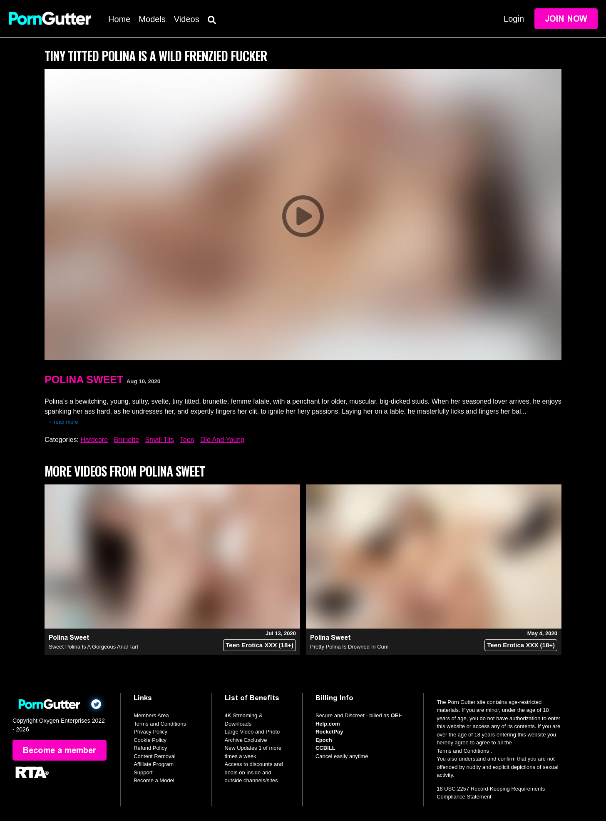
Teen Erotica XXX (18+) (259, 645)
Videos (186, 19)
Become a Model (154, 780)
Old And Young (222, 439)
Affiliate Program (154, 764)
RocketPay (329, 732)
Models (152, 19)
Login (514, 18)
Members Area (151, 715)
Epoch (323, 740)
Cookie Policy (150, 740)
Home (119, 19)
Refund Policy (150, 748)
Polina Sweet (84, 379)
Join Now (566, 19)
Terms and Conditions (160, 724)
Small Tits (159, 439)
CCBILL (325, 748)
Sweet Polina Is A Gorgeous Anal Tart (93, 647)
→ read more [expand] (62, 422)
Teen (187, 439)
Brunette (126, 439)
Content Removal (154, 756)
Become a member (59, 750)
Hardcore (94, 439)
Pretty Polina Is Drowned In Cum (349, 647)
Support (143, 772)
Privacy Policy (150, 732)
